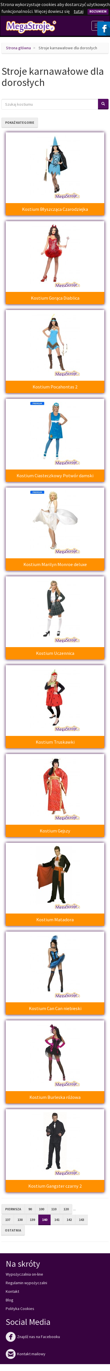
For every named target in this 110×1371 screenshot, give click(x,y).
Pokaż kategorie (19, 122)
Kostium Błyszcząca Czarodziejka (55, 209)
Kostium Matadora (55, 919)
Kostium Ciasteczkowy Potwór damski (55, 475)
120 (66, 1209)
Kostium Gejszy (55, 831)
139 (32, 1219)
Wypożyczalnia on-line (24, 1274)
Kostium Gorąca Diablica (55, 298)
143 (81, 1219)
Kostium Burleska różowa (55, 1097)
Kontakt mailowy (25, 1354)
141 (56, 1219)
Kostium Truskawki (55, 742)
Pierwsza (13, 1209)
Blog (9, 1300)
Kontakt (12, 1291)
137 (7, 1219)
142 (69, 1219)
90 (30, 1209)
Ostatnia (13, 1230)
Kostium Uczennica (55, 653)
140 (44, 1219)
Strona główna (18, 47)
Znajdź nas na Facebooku (33, 1336)
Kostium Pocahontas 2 (55, 387)
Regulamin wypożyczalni (26, 1282)
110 (53, 1209)
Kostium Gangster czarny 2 (55, 1186)
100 (41, 1209)
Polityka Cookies (20, 1308)
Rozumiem (98, 11)
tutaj (78, 11)
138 (20, 1219)
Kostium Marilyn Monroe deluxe (55, 564)
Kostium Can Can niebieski (55, 1008)
